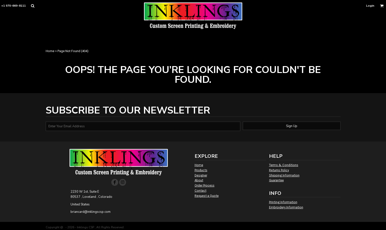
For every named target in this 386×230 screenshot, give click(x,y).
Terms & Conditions (283, 165)
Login (370, 6)
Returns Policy (279, 170)
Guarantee (276, 180)
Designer (201, 175)
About (199, 180)
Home (50, 51)
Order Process (204, 185)
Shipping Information (284, 175)
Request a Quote (207, 196)
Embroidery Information (286, 207)
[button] (32, 6)
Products (201, 170)
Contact (200, 190)
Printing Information (283, 202)
